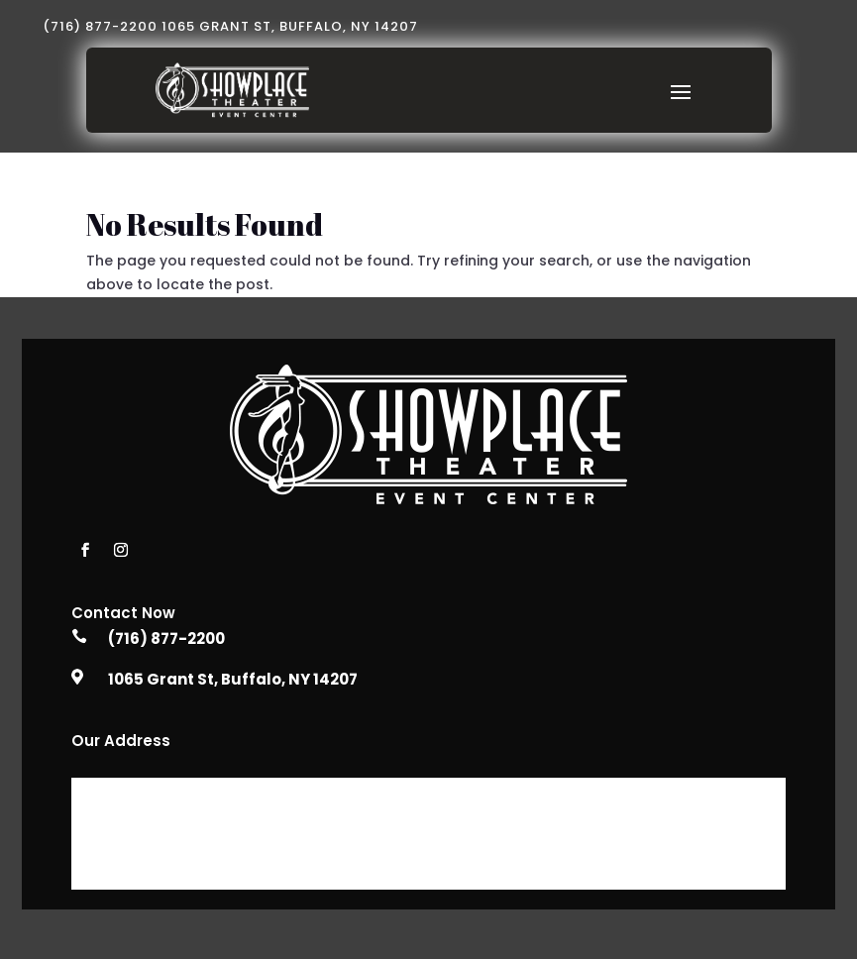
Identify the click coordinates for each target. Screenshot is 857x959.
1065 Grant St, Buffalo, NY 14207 (233, 679)
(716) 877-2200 (166, 638)
